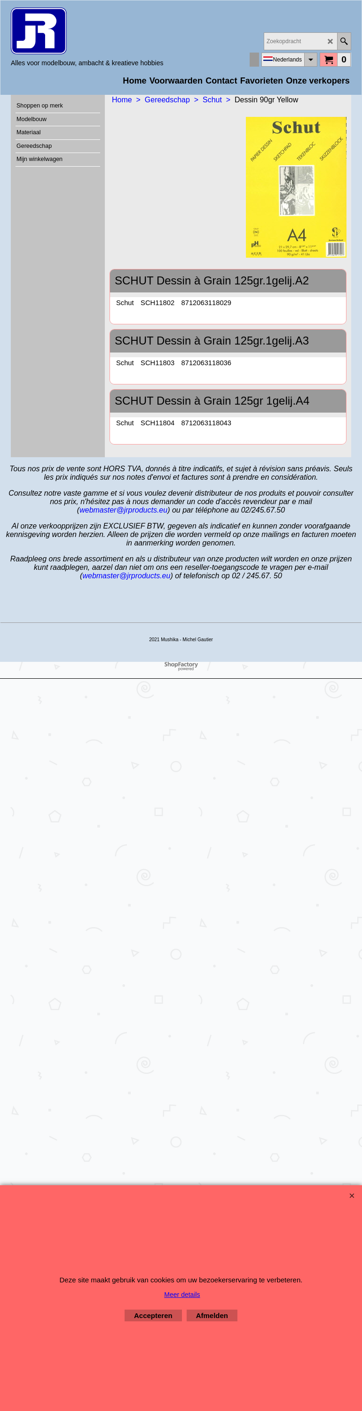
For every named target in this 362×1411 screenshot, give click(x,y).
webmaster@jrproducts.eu (123, 510)
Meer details (182, 1294)
